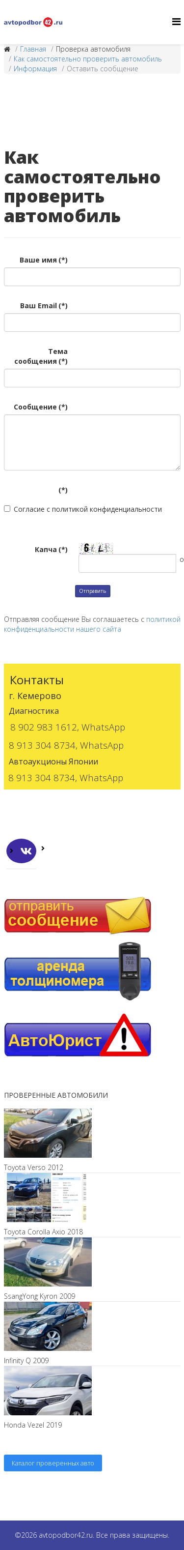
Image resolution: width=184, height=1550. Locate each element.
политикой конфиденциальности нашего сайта (92, 624)
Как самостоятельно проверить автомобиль (88, 58)
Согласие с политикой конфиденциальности (83, 509)
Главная (33, 49)
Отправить (92, 590)
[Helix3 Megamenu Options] (176, 21)
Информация (35, 68)
